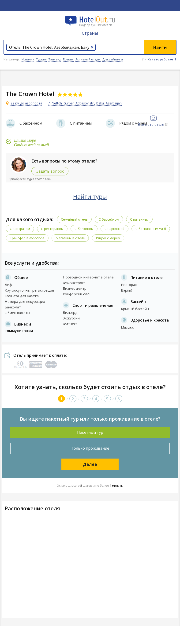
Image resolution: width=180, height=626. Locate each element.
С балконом (84, 228)
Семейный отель (74, 219)
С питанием (139, 219)
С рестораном (52, 228)
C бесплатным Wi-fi (150, 228)
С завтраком (20, 228)
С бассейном (109, 219)
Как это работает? (162, 59)
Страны (90, 33)
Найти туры (90, 196)
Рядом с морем (108, 238)
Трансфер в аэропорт (27, 238)
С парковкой (114, 228)
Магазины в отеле (70, 238)
